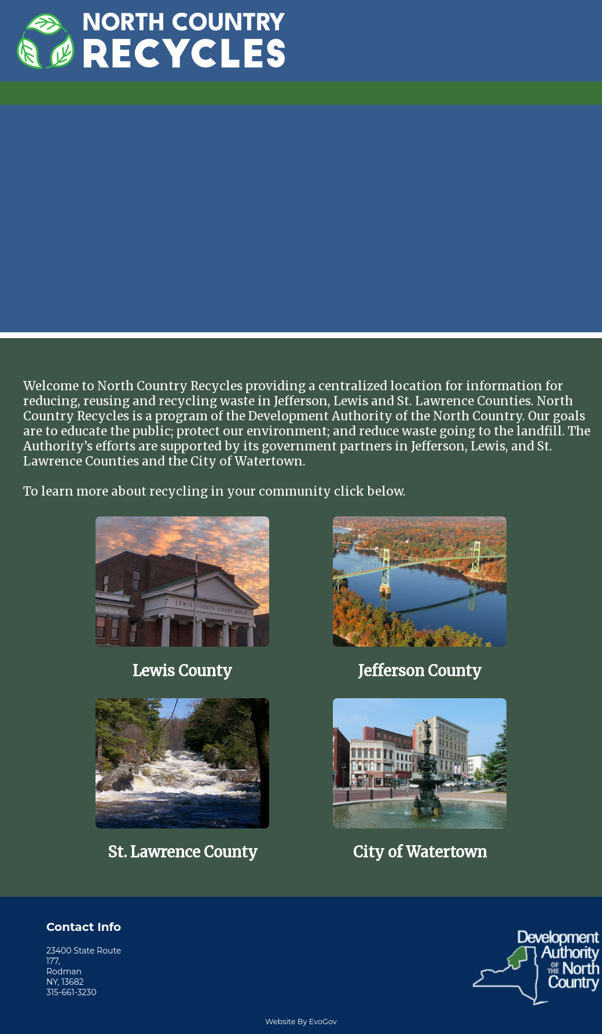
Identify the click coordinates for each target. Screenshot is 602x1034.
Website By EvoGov (300, 1021)
